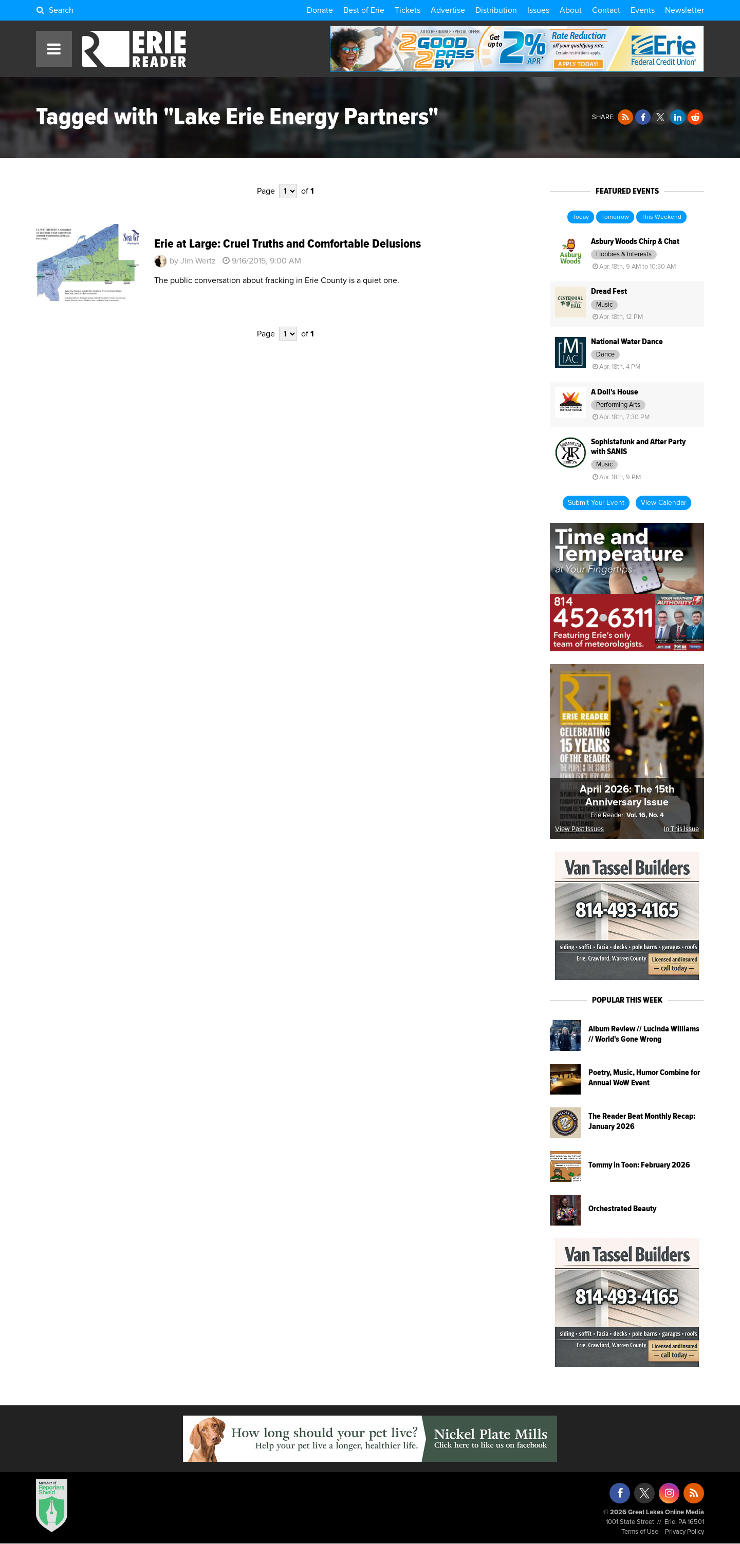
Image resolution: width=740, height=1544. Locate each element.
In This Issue (681, 829)
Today (580, 217)
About (571, 10)
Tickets (407, 10)
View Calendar (663, 502)
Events (643, 10)
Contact (606, 10)
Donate (320, 10)
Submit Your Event (596, 502)
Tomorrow (615, 217)
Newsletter (684, 10)
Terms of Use (639, 1532)
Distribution (496, 10)
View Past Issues (579, 829)
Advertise (448, 10)
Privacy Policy (684, 1532)
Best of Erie (363, 10)
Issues (538, 10)
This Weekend (661, 217)
